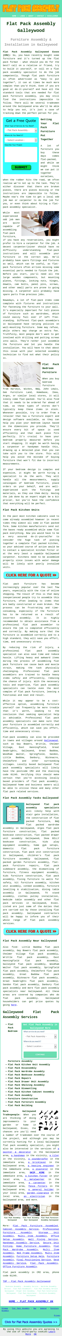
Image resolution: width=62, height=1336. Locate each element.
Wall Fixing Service (43, 1239)
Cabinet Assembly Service (21, 1229)
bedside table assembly (19, 899)
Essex (54, 903)
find (14, 947)
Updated (43, 1308)
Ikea (55, 392)
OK (35, 1334)
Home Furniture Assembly (33, 1246)
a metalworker (34, 1179)
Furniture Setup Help (30, 1256)
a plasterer (40, 1169)
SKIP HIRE (37, 1172)
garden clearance (38, 1193)
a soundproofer (38, 1159)
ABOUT (31, 16)
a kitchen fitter (36, 1176)
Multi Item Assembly (32, 1236)
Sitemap (5, 1308)
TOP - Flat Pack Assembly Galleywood (26, 1281)
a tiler (54, 1155)
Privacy (57, 1315)
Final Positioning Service (34, 1260)
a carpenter (37, 1183)
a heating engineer (41, 1165)
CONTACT (40, 16)
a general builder (41, 1189)
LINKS (22, 16)
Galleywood (51, 740)
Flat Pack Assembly (44, 1263)
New (34, 1308)
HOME (14, 16)
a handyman (18, 1155)
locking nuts (37, 281)
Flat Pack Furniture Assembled (35, 1226)
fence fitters (37, 1186)
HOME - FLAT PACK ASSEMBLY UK (31, 1301)
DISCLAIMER (52, 16)
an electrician (34, 1196)
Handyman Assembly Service (21, 1243)
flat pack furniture (45, 75)
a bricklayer (37, 1162)
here (13, 1005)
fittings (20, 281)
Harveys (15, 389)
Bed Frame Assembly (29, 1253)
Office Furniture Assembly (20, 1266)
